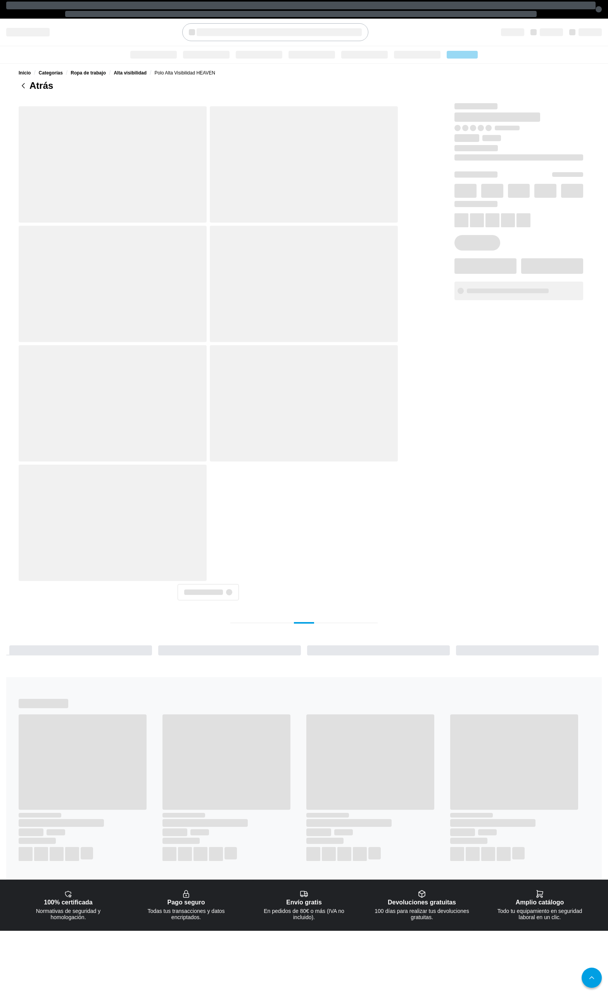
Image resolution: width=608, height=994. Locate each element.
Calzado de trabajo (290, 36)
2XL (439, 202)
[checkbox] (228, 826)
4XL (504, 202)
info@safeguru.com (465, 250)
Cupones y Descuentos (462, 894)
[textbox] (292, 13)
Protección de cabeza (379, 919)
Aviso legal (531, 877)
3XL (471, 202)
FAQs (444, 868)
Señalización (370, 945)
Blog (397, 36)
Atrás (36, 69)
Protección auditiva (376, 911)
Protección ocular (375, 885)
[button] (464, 272)
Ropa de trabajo (232, 36)
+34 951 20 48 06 (37, 909)
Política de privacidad (542, 885)
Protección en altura (377, 928)
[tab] (234, 365)
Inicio (25, 56)
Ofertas (427, 36)
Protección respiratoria (380, 894)
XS (439, 182)
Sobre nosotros (372, 979)
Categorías (184, 36)
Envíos (445, 885)
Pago (443, 877)
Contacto (366, 970)
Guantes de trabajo (376, 902)
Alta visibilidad (130, 56)
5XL (536, 202)
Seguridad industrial (352, 36)
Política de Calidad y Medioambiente (558, 902)
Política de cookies (539, 868)
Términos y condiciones (544, 894)
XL (569, 182)
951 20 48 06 (541, 250)
